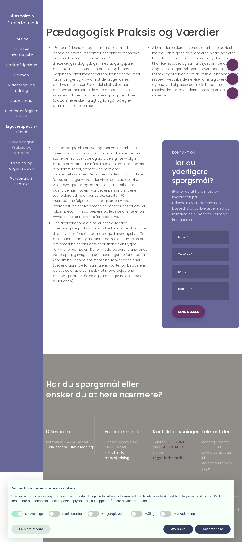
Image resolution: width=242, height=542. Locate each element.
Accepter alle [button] (213, 529)
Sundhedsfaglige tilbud (22, 113)
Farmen (21, 74)
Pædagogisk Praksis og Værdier (21, 147)
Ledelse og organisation (21, 165)
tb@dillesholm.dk (168, 457)
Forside (22, 39)
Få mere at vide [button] (31, 529)
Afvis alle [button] (178, 529)
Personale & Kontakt (22, 181)
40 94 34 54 (173, 447)
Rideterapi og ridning (21, 88)
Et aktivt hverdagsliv (22, 52)
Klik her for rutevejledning (71, 447)
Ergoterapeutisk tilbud (22, 129)
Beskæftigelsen (21, 64)
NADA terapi (22, 100)
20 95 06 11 (176, 442)
